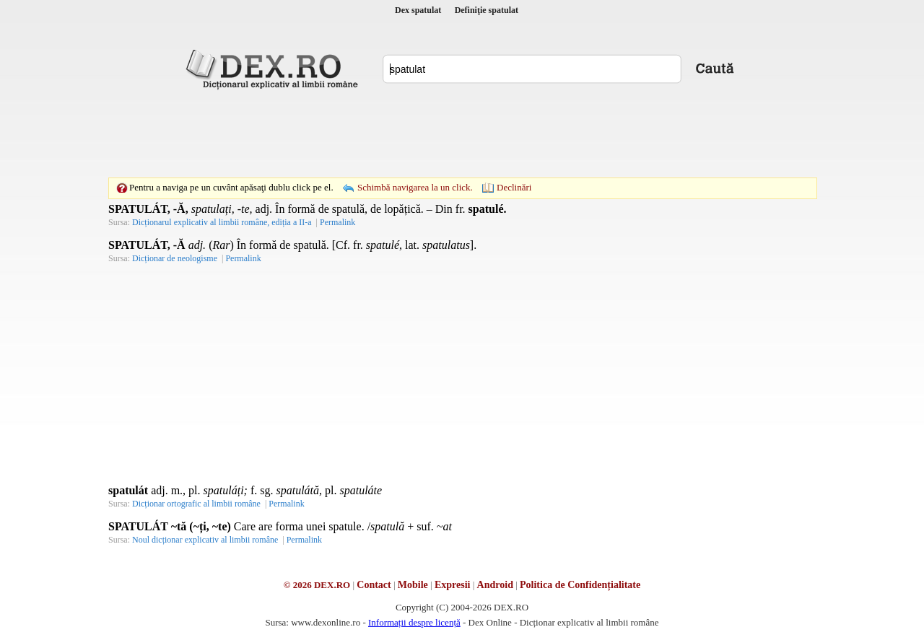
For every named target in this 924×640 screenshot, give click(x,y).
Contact (374, 584)
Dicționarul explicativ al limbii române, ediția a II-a (222, 222)
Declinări (514, 187)
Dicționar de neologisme (174, 258)
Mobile (413, 584)
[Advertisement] (462, 133)
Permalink (337, 222)
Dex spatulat (418, 10)
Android (495, 584)
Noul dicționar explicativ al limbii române (205, 540)
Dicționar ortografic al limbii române (196, 504)
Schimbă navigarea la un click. (415, 187)
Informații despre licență (414, 622)
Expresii (453, 584)
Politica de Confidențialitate (580, 584)
